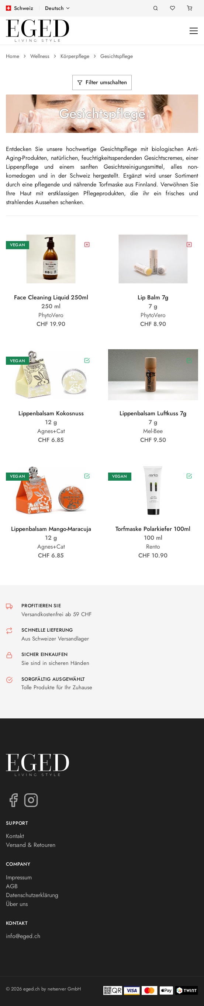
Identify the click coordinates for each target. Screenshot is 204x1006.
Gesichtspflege (116, 56)
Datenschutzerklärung (32, 895)
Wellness (39, 56)
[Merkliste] (172, 8)
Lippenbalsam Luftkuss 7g (153, 413)
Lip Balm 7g (153, 297)
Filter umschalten (102, 82)
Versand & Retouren (30, 845)
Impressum (19, 877)
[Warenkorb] (189, 8)
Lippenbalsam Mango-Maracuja (51, 529)
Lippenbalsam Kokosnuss (51, 413)
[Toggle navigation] (193, 31)
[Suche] (155, 8)
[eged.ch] (37, 31)
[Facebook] (13, 799)
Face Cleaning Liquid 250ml (51, 297)
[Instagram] (31, 799)
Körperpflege (74, 56)
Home (12, 56)
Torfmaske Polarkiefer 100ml (152, 529)
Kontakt (15, 836)
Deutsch (54, 8)
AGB (12, 886)
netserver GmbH (64, 988)
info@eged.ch (23, 936)
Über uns (17, 904)
